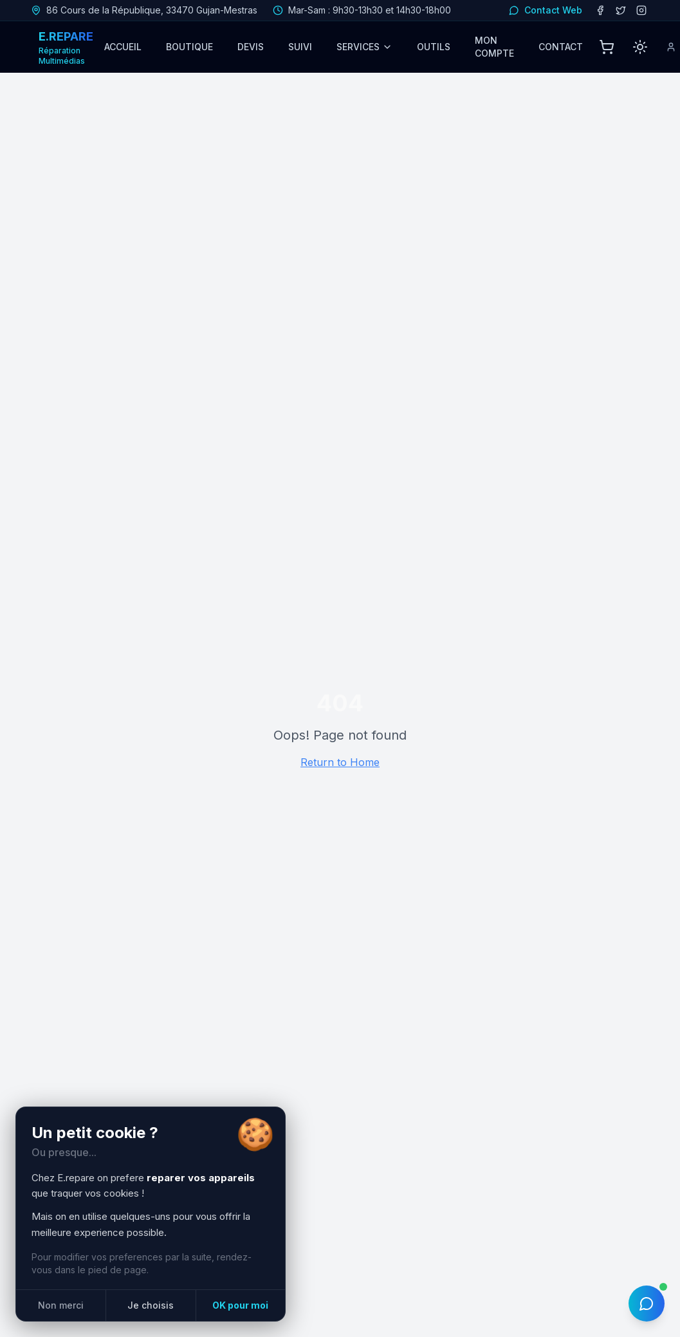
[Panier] (607, 47)
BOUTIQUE (189, 46)
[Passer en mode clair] (640, 47)
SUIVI (300, 46)
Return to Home (340, 762)
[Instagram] (641, 10)
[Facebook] (600, 10)
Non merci (61, 1305)
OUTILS (433, 46)
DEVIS (250, 46)
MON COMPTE (494, 47)
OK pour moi (240, 1305)
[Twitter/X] (621, 10)
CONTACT (560, 46)
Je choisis (150, 1305)
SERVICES (364, 46)
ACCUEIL (123, 46)
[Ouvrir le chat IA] (647, 1304)
